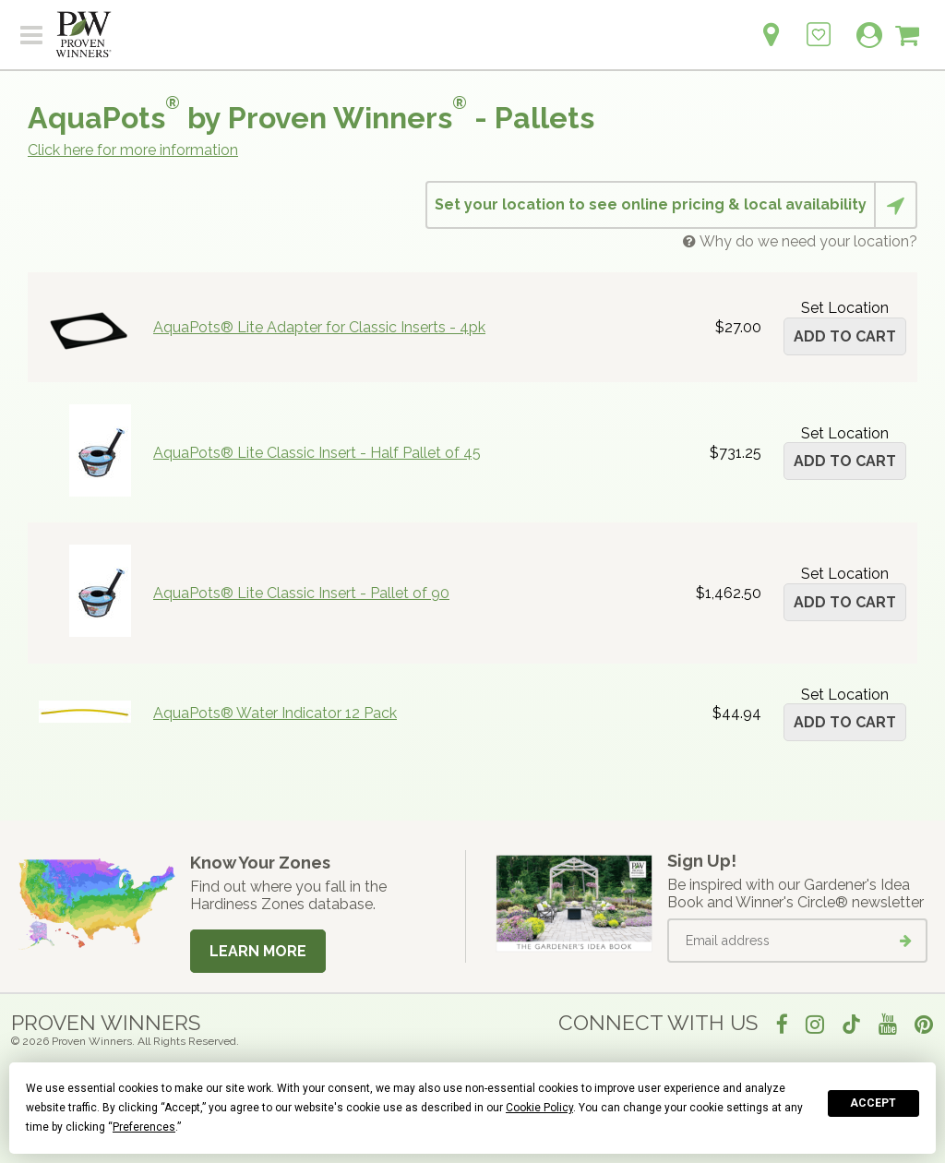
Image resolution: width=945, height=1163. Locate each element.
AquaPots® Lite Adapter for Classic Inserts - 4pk (319, 327)
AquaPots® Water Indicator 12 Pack (275, 713)
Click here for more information (133, 150)
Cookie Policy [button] (539, 1107)
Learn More (257, 951)
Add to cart (845, 336)
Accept (873, 1103)
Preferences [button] (144, 1127)
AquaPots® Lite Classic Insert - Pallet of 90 (301, 593)
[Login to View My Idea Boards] (818, 24)
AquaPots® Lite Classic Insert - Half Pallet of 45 (317, 453)
